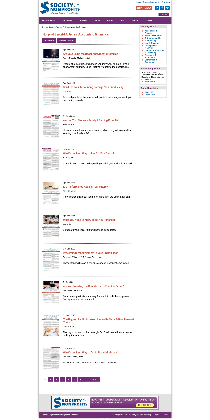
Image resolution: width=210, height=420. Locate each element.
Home (139, 2)
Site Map (166, 2)
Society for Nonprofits (139, 415)
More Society (71, 415)
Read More (150, 81)
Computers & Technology (151, 61)
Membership (68, 20)
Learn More (150, 95)
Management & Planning (152, 47)
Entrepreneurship (153, 38)
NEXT (95, 379)
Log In (149, 20)
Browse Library (66, 40)
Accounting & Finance (151, 32)
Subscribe (49, 40)
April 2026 (149, 92)
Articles (110, 20)
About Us (155, 2)
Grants (97, 20)
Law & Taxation (152, 43)
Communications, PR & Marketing (154, 51)
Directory (135, 20)
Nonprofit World (55, 27)
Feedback (46, 415)
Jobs (122, 20)
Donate (146, 2)
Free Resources (48, 21)
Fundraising (150, 40)
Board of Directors (153, 35)
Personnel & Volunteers (150, 56)
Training (83, 20)
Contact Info (58, 415)
